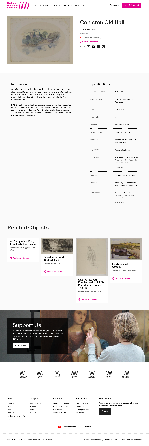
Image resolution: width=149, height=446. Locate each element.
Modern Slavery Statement (101, 440)
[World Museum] (40, 374)
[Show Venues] (41, 6)
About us (11, 403)
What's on (47, 6)
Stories (57, 6)
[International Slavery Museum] (57, 374)
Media (9, 410)
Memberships (35, 403)
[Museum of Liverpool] (23, 374)
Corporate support (37, 407)
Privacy (86, 440)
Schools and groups (61, 403)
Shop (82, 6)
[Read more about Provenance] (127, 162)
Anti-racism (58, 410)
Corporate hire (82, 403)
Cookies (117, 440)
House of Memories (61, 407)
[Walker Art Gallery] (91, 374)
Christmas (80, 407)
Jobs (9, 407)
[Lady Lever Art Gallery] (125, 374)
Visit (37, 6)
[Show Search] (114, 5)
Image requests (59, 413)
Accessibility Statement (132, 440)
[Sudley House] (108, 374)
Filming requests (83, 410)
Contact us (11, 413)
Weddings (80, 413)
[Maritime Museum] (74, 374)
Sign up (105, 411)
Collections (67, 6)
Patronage (34, 410)
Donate (33, 413)
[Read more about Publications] (127, 198)
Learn (76, 6)
